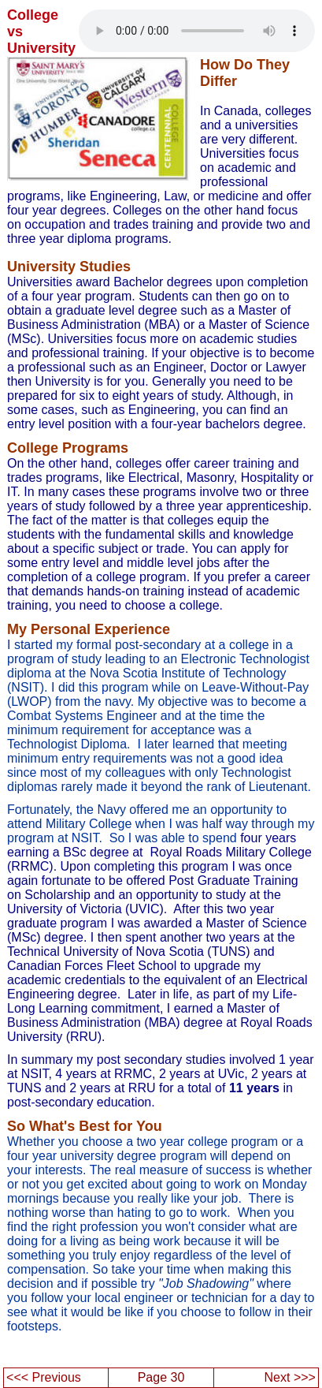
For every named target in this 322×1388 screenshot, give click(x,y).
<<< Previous (43, 1377)
